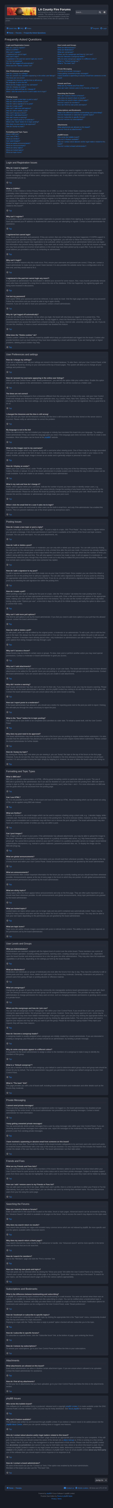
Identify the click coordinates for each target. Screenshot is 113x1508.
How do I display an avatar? (16, 87)
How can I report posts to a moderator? (20, 119)
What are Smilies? (12, 139)
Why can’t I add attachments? (17, 115)
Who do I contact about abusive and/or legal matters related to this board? (81, 143)
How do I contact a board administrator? (72, 146)
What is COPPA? (12, 50)
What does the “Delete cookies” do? (19, 65)
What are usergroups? (66, 52)
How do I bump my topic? (15, 126)
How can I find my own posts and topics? (72, 105)
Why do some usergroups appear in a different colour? (77, 59)
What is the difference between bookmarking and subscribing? (80, 112)
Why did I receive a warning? (16, 117)
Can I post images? (13, 141)
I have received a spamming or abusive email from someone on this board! (82, 77)
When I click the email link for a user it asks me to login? (26, 91)
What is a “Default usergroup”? (69, 61)
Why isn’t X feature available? (68, 139)
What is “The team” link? (66, 63)
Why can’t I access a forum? (16, 113)
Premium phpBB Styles (64, 1496)
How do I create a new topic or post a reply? (22, 99)
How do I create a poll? (14, 106)
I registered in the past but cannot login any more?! (24, 59)
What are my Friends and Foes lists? (71, 85)
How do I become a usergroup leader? (71, 56)
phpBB (47, 437)
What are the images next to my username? (22, 85)
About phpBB (74, 1409)
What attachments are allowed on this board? (74, 127)
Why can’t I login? (12, 56)
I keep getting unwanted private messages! (73, 73)
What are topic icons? (14, 152)
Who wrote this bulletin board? (68, 137)
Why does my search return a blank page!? (73, 100)
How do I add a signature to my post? (19, 104)
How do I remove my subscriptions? (70, 119)
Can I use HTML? (12, 136)
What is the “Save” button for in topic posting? (22, 122)
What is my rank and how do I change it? (20, 89)
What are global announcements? (18, 143)
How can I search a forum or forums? (71, 96)
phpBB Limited (71, 1406)
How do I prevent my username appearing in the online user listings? (30, 75)
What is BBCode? (12, 134)
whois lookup (68, 1440)
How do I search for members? (69, 102)
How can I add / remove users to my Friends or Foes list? (78, 88)
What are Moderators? (66, 50)
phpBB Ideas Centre (14, 1424)
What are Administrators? (67, 47)
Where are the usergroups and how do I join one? (75, 54)
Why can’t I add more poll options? (18, 108)
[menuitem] (20, 28)
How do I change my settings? (17, 73)
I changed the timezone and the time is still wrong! (24, 80)
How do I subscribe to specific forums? (71, 117)
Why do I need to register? (15, 47)
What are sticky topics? (14, 148)
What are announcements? (16, 145)
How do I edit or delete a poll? (17, 111)
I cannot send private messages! (69, 71)
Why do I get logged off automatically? (20, 63)
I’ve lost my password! (14, 61)
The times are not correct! (15, 78)
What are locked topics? (14, 150)
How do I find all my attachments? (70, 129)
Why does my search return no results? (72, 98)
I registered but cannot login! (16, 54)
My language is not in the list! (16, 82)
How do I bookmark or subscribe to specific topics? (76, 115)
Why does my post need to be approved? (21, 124)
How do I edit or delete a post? (17, 101)
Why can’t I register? (13, 52)
